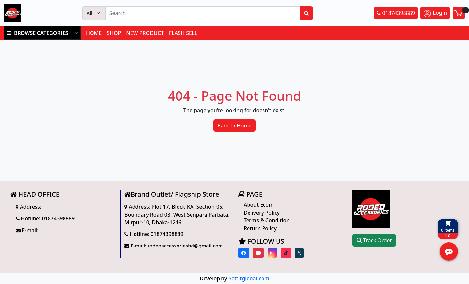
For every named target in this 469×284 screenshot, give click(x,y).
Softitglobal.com (249, 278)
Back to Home (235, 125)
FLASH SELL (183, 33)
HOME (94, 33)
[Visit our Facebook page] (243, 253)
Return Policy (260, 228)
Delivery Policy (262, 212)
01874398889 (396, 13)
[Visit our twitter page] (299, 253)
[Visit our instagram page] (272, 253)
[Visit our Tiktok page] (286, 253)
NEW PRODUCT (145, 33)
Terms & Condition (267, 220)
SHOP (114, 33)
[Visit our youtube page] (258, 253)
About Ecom (259, 204)
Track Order (374, 240)
